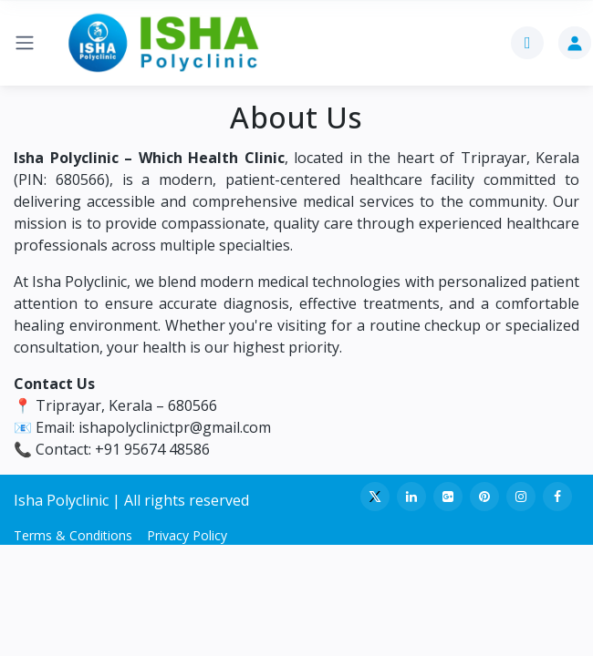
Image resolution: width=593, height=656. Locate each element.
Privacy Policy (187, 535)
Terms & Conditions (73, 535)
